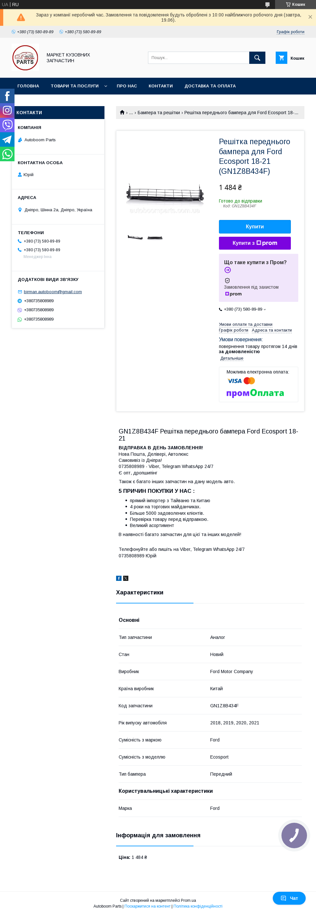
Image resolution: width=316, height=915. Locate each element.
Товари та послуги (75, 86)
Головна (28, 86)
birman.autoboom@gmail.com (53, 291)
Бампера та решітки (159, 112)
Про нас (127, 86)
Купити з (254, 243)
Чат (289, 898)
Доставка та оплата (210, 86)
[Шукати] (257, 58)
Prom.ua (188, 900)
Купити (255, 226)
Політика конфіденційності (197, 906)
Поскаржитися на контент (147, 906)
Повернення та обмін (44, 102)
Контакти (161, 86)
